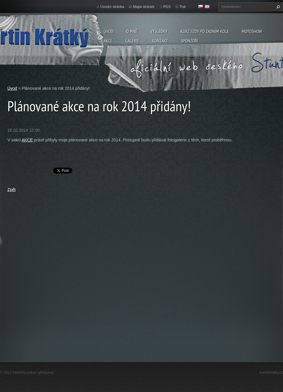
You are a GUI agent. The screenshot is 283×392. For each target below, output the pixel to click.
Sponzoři (189, 41)
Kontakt (160, 41)
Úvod (108, 31)
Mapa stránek (143, 7)
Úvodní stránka (112, 7)
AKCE (27, 140)
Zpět (11, 189)
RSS (167, 7)
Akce (108, 41)
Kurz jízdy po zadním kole (204, 31)
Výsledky (158, 31)
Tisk (182, 7)
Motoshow (252, 31)
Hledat (277, 6)
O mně (132, 31)
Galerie (132, 41)
